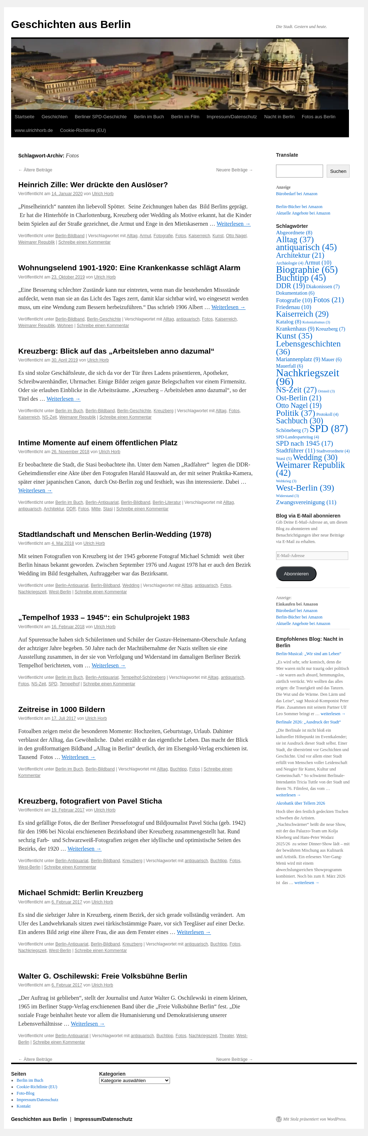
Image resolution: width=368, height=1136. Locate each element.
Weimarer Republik (36, 242)
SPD (53, 683)
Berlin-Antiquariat (102, 502)
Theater (226, 1035)
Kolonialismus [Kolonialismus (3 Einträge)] (316, 322)
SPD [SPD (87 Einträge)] (328, 428)
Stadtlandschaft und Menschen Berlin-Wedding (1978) (115, 534)
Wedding (131, 585)
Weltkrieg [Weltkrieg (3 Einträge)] (286, 481)
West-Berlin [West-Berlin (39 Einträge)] (305, 487)
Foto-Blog (25, 1093)
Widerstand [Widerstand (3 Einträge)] (287, 496)
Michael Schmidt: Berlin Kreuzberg (80, 892)
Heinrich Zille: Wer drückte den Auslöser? (93, 184)
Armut (145, 235)
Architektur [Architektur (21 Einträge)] (300, 255)
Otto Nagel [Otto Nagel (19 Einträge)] (299, 405)
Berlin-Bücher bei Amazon (299, 206)
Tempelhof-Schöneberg (143, 677)
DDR (71, 508)
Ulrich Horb (103, 193)
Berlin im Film (185, 116)
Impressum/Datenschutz (232, 116)
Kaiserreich (199, 235)
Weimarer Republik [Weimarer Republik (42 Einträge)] (310, 469)
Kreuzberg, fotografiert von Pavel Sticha (90, 801)
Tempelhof (69, 683)
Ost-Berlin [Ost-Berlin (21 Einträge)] (298, 398)
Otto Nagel (236, 235)
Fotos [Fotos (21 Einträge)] (328, 300)
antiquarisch (188, 319)
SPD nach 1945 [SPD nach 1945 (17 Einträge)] (304, 443)
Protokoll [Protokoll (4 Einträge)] (327, 414)
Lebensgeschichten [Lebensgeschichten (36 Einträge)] (308, 347)
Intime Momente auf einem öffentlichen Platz (98, 442)
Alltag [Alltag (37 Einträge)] (295, 239)
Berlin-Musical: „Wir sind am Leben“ (308, 653)
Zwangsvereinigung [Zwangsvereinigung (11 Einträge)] (306, 502)
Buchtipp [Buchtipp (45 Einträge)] (301, 277)
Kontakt (24, 1106)
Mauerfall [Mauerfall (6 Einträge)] (289, 366)
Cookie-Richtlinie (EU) (83, 130)
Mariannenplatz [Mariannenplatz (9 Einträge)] (298, 359)
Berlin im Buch (149, 116)
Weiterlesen (234, 224)
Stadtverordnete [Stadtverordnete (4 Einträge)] (333, 451)
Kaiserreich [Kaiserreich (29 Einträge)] (302, 313)
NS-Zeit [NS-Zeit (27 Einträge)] (296, 389)
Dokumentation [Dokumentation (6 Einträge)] (295, 293)
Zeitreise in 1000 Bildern (61, 709)
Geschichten (55, 116)
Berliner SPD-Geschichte (101, 116)
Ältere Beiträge (35, 170)
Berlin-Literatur (167, 502)
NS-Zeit (49, 417)
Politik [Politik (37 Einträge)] (295, 413)
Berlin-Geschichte (104, 319)
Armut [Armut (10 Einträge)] (317, 262)
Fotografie (163, 235)
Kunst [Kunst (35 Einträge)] (294, 335)
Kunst (218, 235)
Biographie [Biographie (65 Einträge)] (307, 269)
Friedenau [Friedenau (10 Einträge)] (293, 307)
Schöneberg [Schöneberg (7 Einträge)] (292, 430)
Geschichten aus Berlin (71, 24)
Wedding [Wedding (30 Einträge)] (315, 457)
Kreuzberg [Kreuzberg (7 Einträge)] (330, 329)
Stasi (108, 508)
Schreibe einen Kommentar (84, 242)
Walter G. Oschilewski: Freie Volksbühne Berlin (102, 976)
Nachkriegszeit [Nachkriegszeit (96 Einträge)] (307, 377)
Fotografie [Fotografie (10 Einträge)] (294, 300)
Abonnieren (296, 573)
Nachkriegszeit (32, 591)
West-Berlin (60, 591)
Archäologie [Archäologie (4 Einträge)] (289, 263)
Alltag (132, 235)
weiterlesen (333, 713)
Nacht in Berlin (279, 116)
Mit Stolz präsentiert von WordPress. (314, 1119)
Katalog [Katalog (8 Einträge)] (288, 321)
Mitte (96, 508)
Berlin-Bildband (69, 235)
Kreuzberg (163, 410)
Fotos (180, 235)
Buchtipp (178, 769)
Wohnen (65, 325)
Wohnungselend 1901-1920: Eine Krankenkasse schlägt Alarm (129, 267)
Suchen (338, 171)
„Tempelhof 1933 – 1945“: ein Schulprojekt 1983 (104, 617)
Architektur (53, 508)
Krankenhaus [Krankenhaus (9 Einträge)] (295, 329)
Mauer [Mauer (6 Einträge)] (331, 359)
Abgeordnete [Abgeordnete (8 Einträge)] (294, 232)
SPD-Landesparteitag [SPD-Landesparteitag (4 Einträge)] (297, 437)
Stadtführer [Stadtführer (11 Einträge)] (295, 450)
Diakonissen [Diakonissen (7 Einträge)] (323, 286)
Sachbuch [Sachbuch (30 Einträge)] (299, 420)
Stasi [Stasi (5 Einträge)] (284, 458)
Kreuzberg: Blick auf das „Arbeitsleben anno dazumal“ (116, 351)
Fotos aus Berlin (319, 116)
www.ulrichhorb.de (34, 130)
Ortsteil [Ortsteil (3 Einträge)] (326, 391)
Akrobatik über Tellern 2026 (300, 803)
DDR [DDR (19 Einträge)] (290, 286)
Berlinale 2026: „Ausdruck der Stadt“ (308, 722)
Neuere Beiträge (234, 170)
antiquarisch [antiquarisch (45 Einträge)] (306, 247)
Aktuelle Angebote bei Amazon (303, 213)
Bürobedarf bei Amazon (296, 193)
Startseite (24, 116)
